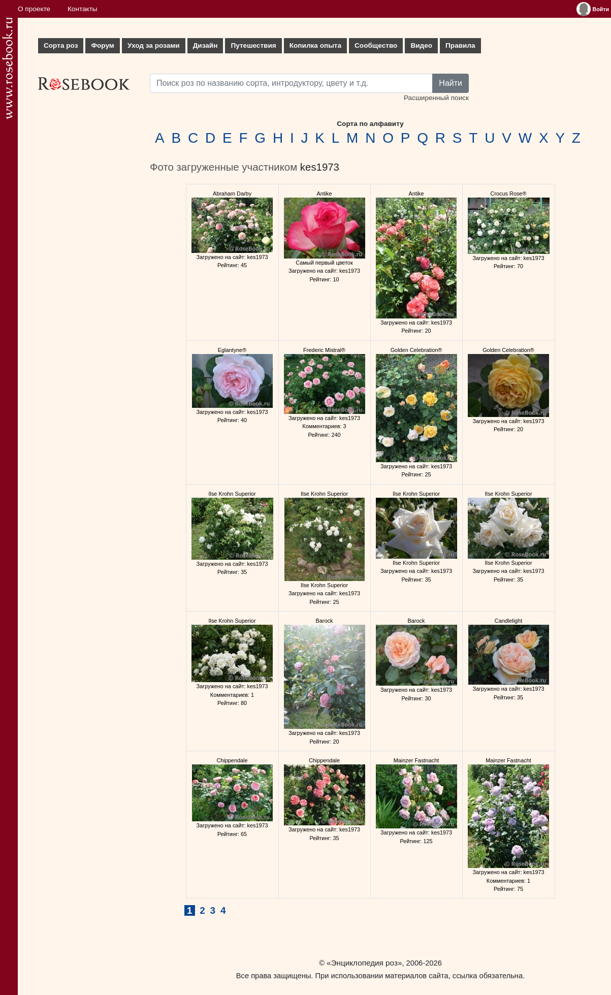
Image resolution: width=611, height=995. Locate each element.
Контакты (83, 9)
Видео (421, 45)
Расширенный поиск (436, 98)
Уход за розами (153, 45)
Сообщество (376, 45)
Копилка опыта (315, 45)
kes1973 (319, 167)
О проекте (34, 9)
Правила (460, 45)
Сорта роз (61, 45)
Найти (450, 83)
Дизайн (205, 45)
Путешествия (253, 45)
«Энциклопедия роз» (364, 962)
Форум (102, 45)
